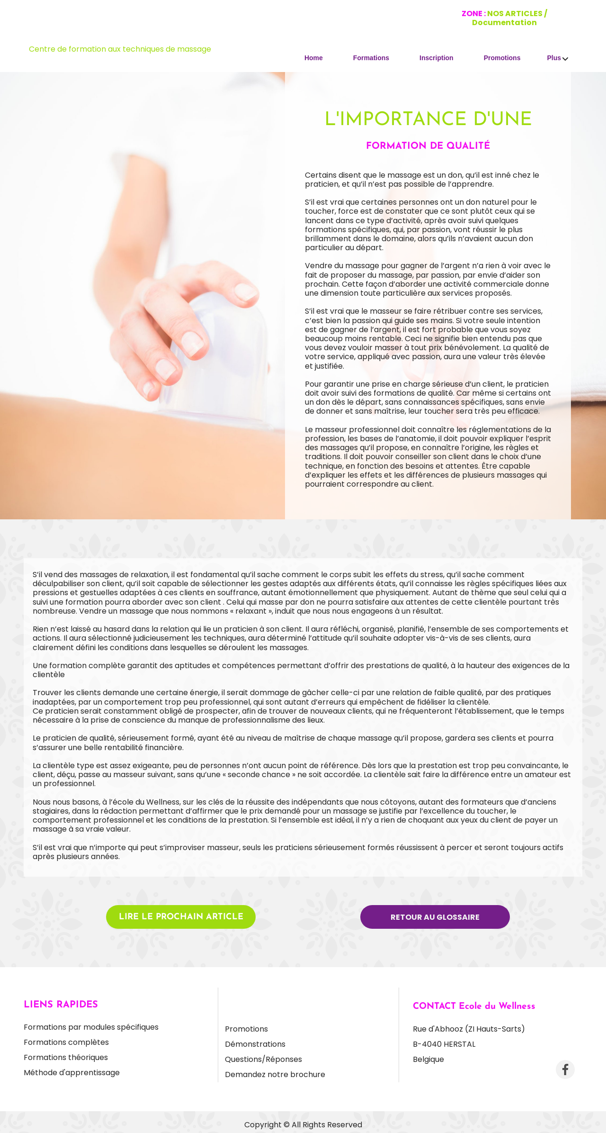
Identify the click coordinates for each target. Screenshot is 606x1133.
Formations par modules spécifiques (91, 1027)
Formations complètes (66, 1042)
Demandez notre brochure (275, 1074)
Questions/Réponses (263, 1059)
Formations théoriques (66, 1057)
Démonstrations (255, 1044)
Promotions (246, 1029)
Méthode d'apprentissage (72, 1072)
